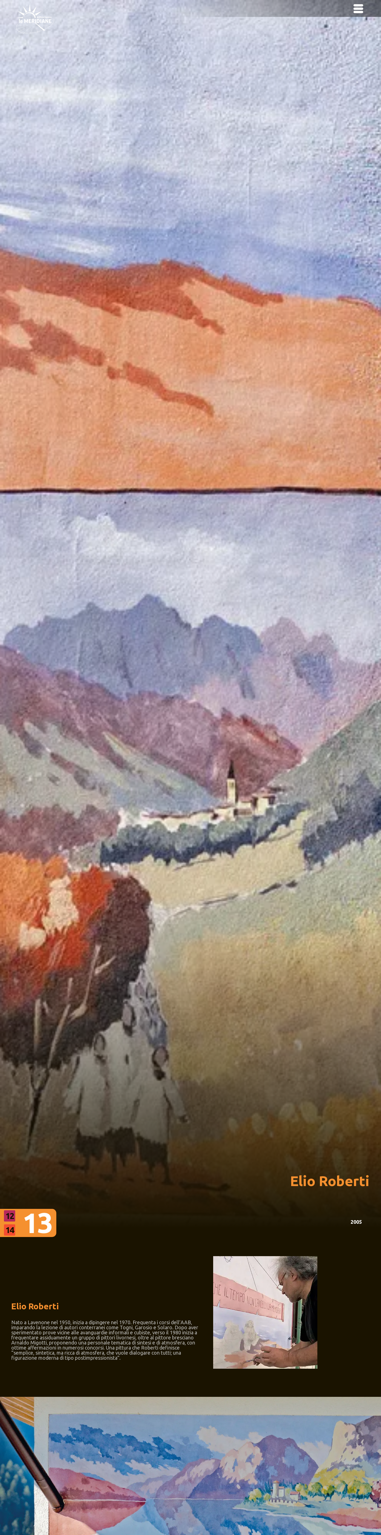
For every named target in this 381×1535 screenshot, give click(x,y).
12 (9, 1216)
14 (9, 1230)
